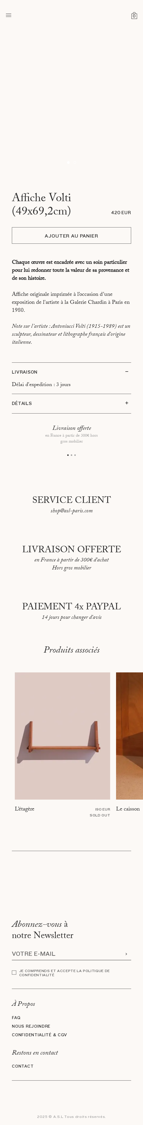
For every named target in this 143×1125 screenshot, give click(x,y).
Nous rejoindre (31, 1026)
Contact (22, 1066)
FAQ (16, 1018)
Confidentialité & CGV (39, 1035)
